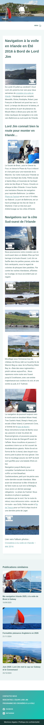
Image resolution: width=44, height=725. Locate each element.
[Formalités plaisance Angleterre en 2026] (22, 618)
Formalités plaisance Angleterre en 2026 (20, 633)
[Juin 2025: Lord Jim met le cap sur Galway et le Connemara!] (22, 652)
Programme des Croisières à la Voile (19, 703)
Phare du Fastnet (12, 196)
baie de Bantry (23, 427)
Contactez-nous (10, 696)
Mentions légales (10, 722)
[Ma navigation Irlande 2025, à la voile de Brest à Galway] (22, 582)
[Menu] (37, 25)
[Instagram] (8, 713)
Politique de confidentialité (29, 722)
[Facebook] (8, 709)
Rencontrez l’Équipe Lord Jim (15, 700)
